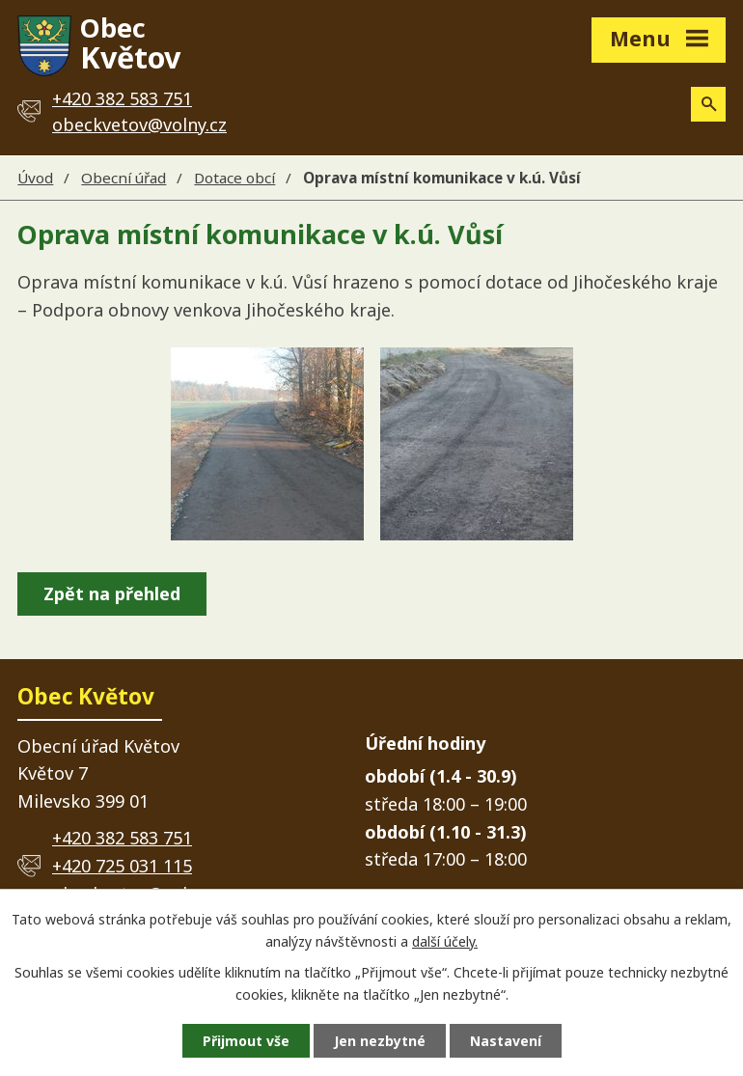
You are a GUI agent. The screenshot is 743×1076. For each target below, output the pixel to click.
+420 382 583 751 (122, 837)
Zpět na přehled (111, 593)
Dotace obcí (234, 177)
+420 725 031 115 (122, 865)
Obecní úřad (123, 177)
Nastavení (505, 1041)
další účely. (445, 941)
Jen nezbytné (380, 1041)
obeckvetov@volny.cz (139, 124)
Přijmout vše (246, 1041)
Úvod (35, 177)
